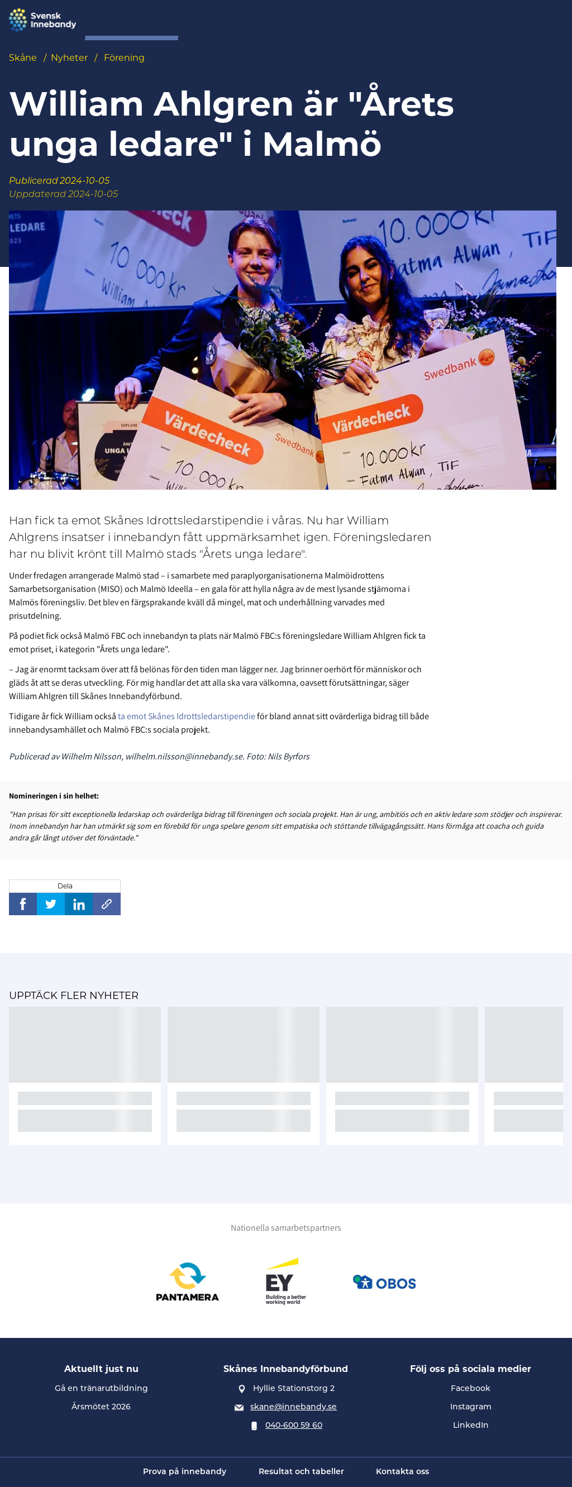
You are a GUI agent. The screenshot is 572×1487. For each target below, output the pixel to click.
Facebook (470, 1388)
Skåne (23, 57)
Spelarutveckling (430, 20)
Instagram (471, 1407)
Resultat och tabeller (301, 1472)
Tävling (312, 20)
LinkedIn (471, 1425)
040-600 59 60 (293, 1425)
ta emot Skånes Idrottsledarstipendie (185, 716)
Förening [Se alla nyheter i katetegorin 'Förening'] (124, 57)
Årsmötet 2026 (101, 1407)
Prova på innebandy (240, 20)
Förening (361, 20)
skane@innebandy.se (293, 1407)
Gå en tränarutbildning (101, 1388)
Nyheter (69, 57)
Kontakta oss (402, 1472)
